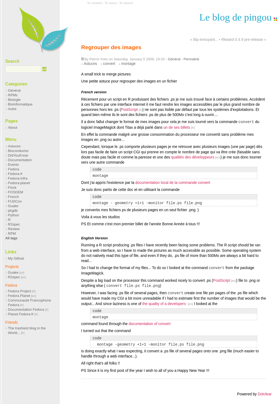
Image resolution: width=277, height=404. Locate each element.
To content (94, 3)
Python (13, 215)
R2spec (14, 224)
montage (128, 64)
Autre (12, 109)
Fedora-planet (19, 183)
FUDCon (15, 201)
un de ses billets (176, 127)
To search (126, 3)
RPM (12, 233)
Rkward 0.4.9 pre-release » (243, 40)
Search (12, 61)
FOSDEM (15, 192)
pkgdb (13, 210)
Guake (13, 206)
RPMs (13, 95)
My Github (16, 258)
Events (13, 165)
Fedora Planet (19, 296)
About (12, 127)
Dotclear (265, 394)
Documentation (20, 160)
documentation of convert (149, 324)
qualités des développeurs (192, 157)
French (13, 197)
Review (14, 229)
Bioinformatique (20, 104)
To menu (110, 3)
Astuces (90, 64)
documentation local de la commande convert (172, 183)
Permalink (191, 59)
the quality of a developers (164, 304)
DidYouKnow (18, 155)
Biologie (14, 100)
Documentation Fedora (26, 309)
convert (109, 64)
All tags (11, 238)
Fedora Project (19, 291)
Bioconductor (18, 151)
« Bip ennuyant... (204, 40)
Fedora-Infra (18, 178)
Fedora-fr (15, 174)
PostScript (129, 110)
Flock (12, 188)
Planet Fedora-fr (21, 314)
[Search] (23, 69)
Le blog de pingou (235, 17)
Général (174, 59)
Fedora (13, 169)
